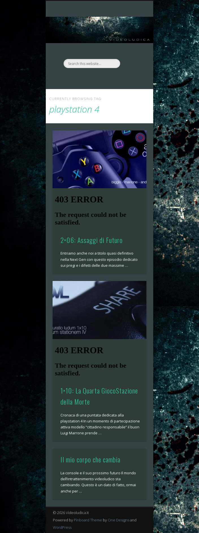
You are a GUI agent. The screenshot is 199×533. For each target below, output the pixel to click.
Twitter (104, 77)
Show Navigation (132, 50)
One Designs (118, 520)
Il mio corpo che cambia (90, 459)
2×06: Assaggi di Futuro (91, 240)
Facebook (93, 77)
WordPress (62, 527)
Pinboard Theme (88, 520)
